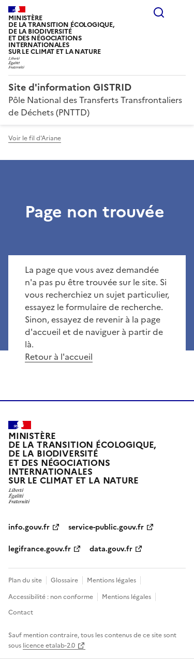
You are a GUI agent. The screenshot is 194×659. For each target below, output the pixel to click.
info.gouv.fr (29, 527)
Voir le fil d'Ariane (34, 138)
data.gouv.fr (110, 549)
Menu (179, 12)
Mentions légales (111, 580)
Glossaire (64, 580)
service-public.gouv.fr (106, 527)
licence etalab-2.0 (49, 645)
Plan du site (25, 580)
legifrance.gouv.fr (39, 549)
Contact (20, 612)
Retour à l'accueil (59, 356)
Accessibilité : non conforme (50, 597)
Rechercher (158, 12)
